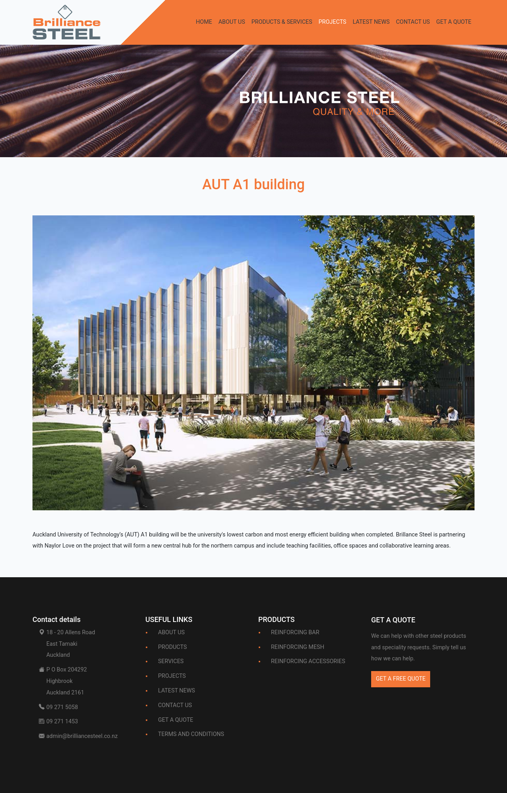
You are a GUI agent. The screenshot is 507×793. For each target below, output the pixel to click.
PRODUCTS (172, 647)
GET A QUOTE (453, 22)
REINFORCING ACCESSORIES (308, 661)
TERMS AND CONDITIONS (191, 734)
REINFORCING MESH (297, 647)
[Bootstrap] (393, 622)
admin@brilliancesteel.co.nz (82, 736)
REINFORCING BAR (295, 632)
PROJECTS (332, 22)
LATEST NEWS (371, 22)
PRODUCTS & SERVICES (282, 22)
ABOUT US (231, 22)
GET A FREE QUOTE (400, 678)
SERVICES (171, 661)
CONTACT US (413, 22)
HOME (204, 22)
